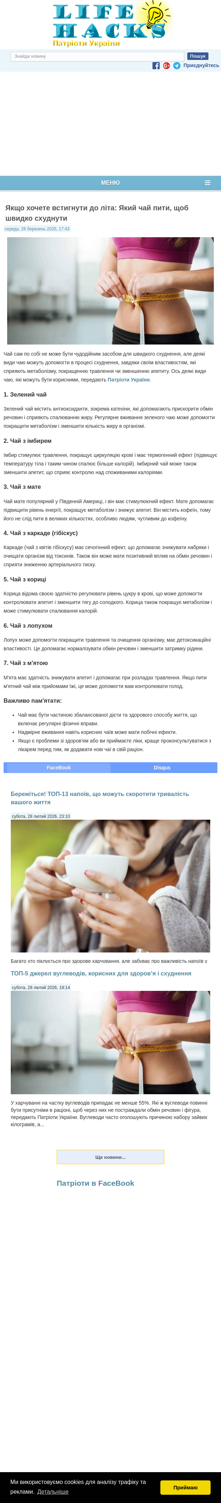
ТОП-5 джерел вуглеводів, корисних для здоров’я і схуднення (101, 973)
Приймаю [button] (185, 1487)
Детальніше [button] (53, 1492)
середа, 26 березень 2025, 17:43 (37, 228)
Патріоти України (129, 380)
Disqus (162, 768)
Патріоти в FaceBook (95, 1183)
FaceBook (59, 768)
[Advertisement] (110, 124)
